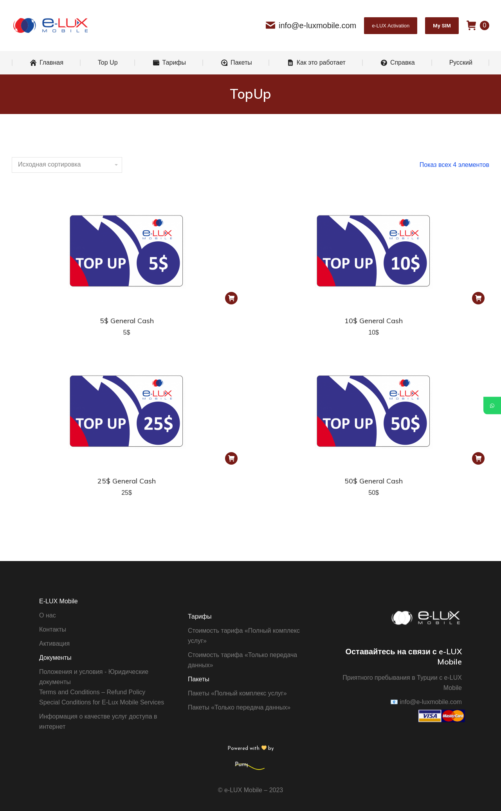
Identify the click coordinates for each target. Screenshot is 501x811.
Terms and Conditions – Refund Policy (92, 692)
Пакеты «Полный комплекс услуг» (237, 693)
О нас (47, 615)
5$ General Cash (127, 320)
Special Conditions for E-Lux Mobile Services (101, 702)
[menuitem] (46, 62)
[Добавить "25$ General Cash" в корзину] (231, 458)
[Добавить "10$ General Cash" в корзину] (478, 298)
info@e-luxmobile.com (311, 25)
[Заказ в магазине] (67, 165)
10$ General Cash (373, 320)
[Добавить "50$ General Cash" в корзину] (478, 458)
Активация (54, 643)
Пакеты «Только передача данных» (239, 707)
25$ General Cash (126, 480)
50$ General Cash (373, 480)
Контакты (52, 629)
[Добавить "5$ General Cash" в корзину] (231, 298)
